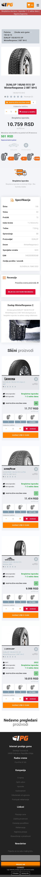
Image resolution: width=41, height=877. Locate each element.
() (31, 5)
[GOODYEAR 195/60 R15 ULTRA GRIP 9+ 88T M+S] (20, 456)
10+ (36, 403)
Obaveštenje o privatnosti (20, 836)
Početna (7, 32)
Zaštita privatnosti (20, 819)
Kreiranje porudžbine (21, 823)
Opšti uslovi (20, 782)
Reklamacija (20, 827)
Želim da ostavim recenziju (20, 292)
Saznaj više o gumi (20, 435)
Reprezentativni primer (8, 140)
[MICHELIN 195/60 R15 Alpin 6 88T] (20, 366)
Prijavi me (20, 864)
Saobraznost (20, 791)
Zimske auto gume (22, 32)
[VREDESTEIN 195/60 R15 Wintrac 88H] (20, 546)
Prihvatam (15, 873)
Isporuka (20, 786)
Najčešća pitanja (20, 832)
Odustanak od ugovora (20, 795)
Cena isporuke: (10, 394)
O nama (20, 778)
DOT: (6, 662)
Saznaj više (25, 873)
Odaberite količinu (20, 106)
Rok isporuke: (9, 396)
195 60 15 (8, 35)
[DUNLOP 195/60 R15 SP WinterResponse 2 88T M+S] (20, 636)
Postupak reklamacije (20, 799)
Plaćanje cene (20, 814)
